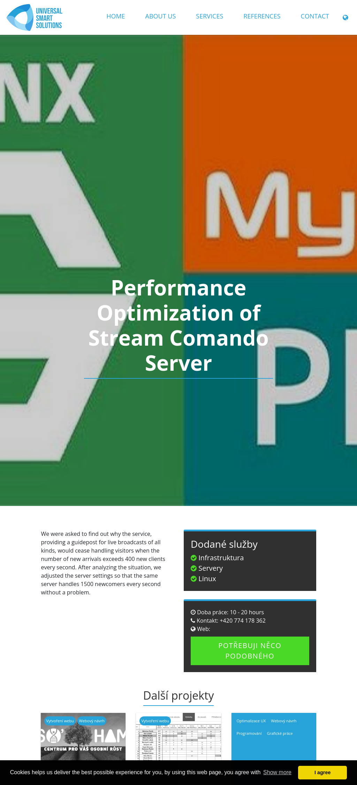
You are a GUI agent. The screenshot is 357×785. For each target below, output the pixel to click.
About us (160, 16)
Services (209, 16)
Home (115, 16)
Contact (315, 16)
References (261, 16)
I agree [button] (322, 772)
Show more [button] (277, 772)
